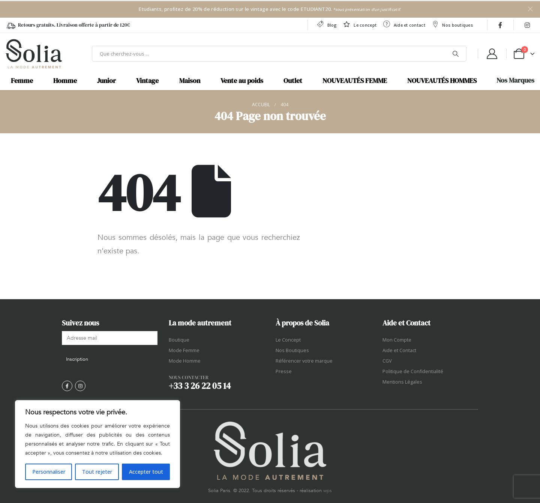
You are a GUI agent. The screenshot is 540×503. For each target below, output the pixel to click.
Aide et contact (403, 24)
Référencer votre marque (304, 361)
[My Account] (492, 53)
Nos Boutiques (292, 350)
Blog (326, 24)
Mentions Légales (402, 382)
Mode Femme (184, 350)
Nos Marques (515, 80)
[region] (97, 444)
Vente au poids (241, 80)
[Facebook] (500, 25)
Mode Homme (185, 361)
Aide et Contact (399, 350)
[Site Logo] (34, 53)
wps (327, 490)
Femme (22, 80)
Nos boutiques (452, 24)
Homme (65, 80)
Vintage (147, 80)
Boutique (179, 340)
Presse (284, 371)
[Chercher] (455, 53)
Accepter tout (146, 471)
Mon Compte (396, 340)
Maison (189, 80)
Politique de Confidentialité (412, 371)
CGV (387, 361)
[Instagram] (527, 25)
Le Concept (288, 340)
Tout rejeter (97, 471)
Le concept (359, 24)
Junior (106, 80)
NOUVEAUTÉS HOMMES (442, 80)
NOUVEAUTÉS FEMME (354, 80)
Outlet (293, 80)
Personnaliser (48, 471)
